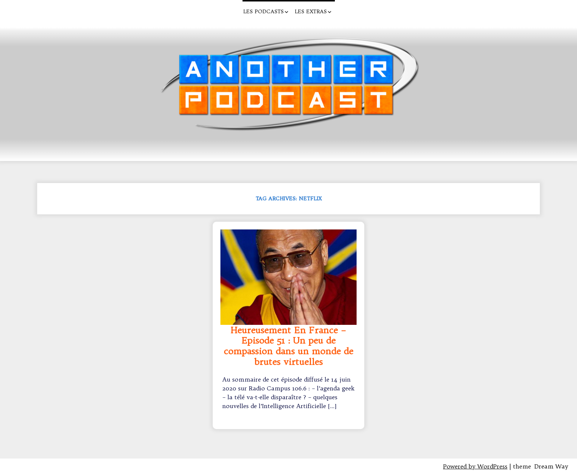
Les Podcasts (263, 11)
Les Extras (311, 11)
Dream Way (551, 466)
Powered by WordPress (475, 466)
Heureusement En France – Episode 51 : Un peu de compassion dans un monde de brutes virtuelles (288, 346)
